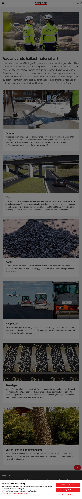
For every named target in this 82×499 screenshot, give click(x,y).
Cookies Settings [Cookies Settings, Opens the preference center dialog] (68, 495)
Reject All (68, 490)
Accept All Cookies (67, 485)
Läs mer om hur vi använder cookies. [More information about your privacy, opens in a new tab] (15, 493)
